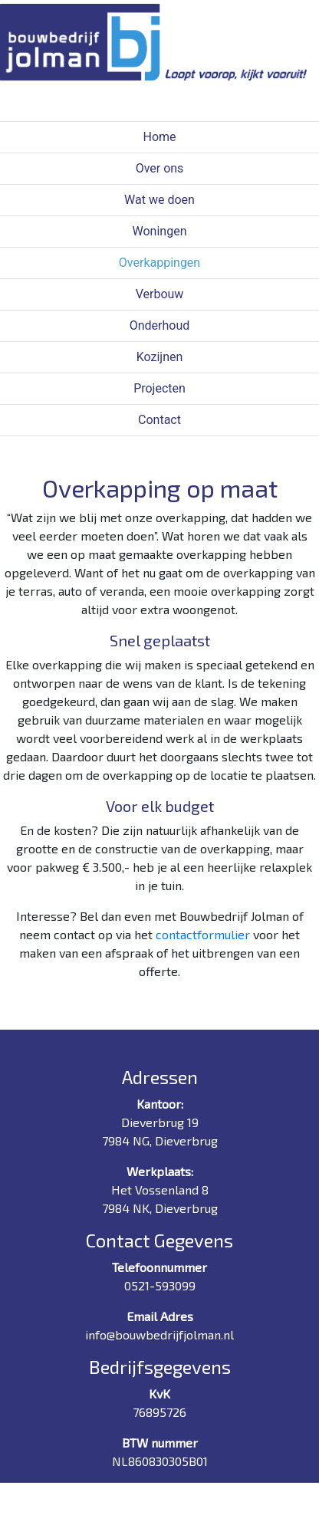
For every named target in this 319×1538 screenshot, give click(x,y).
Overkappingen (159, 262)
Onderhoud (160, 325)
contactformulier (203, 934)
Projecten (159, 388)
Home (159, 137)
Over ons (160, 168)
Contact (159, 419)
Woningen (160, 231)
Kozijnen (159, 357)
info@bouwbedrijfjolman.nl (159, 1334)
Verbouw (160, 294)
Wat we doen (159, 199)
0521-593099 (160, 1285)
